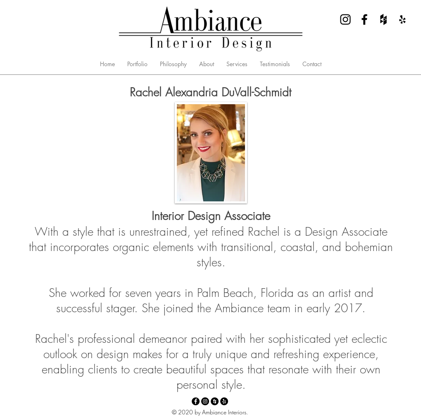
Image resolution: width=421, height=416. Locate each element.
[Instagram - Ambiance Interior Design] (345, 19)
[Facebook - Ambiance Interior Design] (364, 19)
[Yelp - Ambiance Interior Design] (402, 19)
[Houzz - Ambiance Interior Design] (383, 19)
